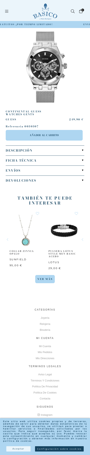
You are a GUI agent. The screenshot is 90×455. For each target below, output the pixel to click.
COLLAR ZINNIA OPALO (22, 252)
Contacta (45, 398)
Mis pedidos (45, 352)
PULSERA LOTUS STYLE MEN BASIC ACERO (62, 253)
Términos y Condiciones (45, 380)
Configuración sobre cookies (59, 448)
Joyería (45, 317)
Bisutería (45, 329)
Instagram (45, 414)
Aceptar (18, 448)
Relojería (45, 323)
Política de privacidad (45, 386)
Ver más (45, 279)
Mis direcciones (45, 358)
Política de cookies (44, 392)
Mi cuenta (45, 346)
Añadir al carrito (44, 135)
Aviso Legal (45, 374)
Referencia (14, 126)
